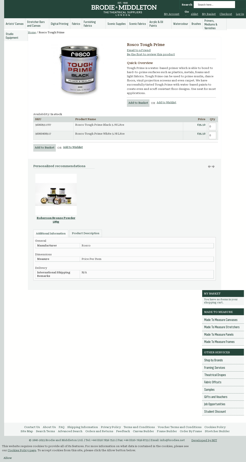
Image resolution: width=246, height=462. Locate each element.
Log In (240, 14)
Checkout (226, 14)
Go (187, 11)
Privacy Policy (111, 427)
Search (187, 4)
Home (32, 32)
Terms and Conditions (139, 427)
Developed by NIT (204, 440)
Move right (209, 166)
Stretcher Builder (217, 431)
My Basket (209, 14)
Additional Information (51, 233)
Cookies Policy (215, 427)
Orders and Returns (99, 431)
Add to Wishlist (166, 102)
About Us (49, 427)
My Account (171, 14)
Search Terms (45, 431)
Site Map (27, 431)
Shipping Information (82, 427)
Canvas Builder (143, 431)
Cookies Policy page (22, 450)
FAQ (61, 427)
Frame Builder (167, 431)
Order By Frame (191, 431)
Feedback (123, 431)
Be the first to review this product (151, 54)
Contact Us (32, 427)
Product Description (85, 233)
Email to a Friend (139, 50)
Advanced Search (70, 431)
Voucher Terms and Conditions (180, 427)
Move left (213, 166)
